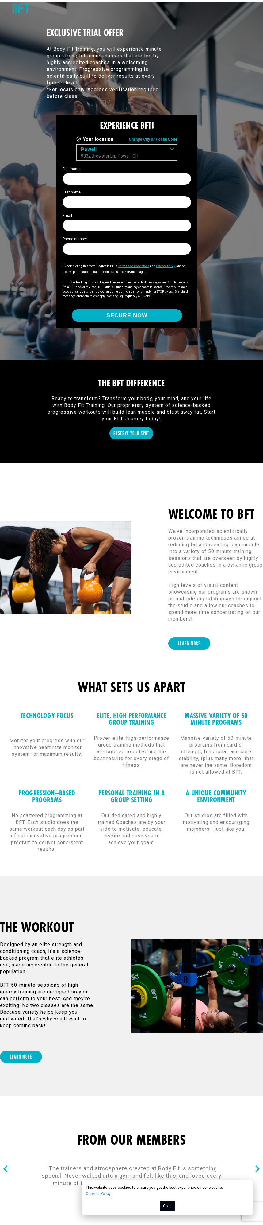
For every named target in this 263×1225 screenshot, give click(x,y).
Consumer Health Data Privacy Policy (50, 1119)
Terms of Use (63, 1113)
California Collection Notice (225, 1113)
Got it (167, 1206)
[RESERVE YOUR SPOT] (131, 289)
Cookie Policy (111, 1113)
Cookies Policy (98, 1194)
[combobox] (127, 151)
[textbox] (127, 151)
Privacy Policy (159, 1113)
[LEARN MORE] (189, 499)
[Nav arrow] (5, 1024)
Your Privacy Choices (232, 1119)
